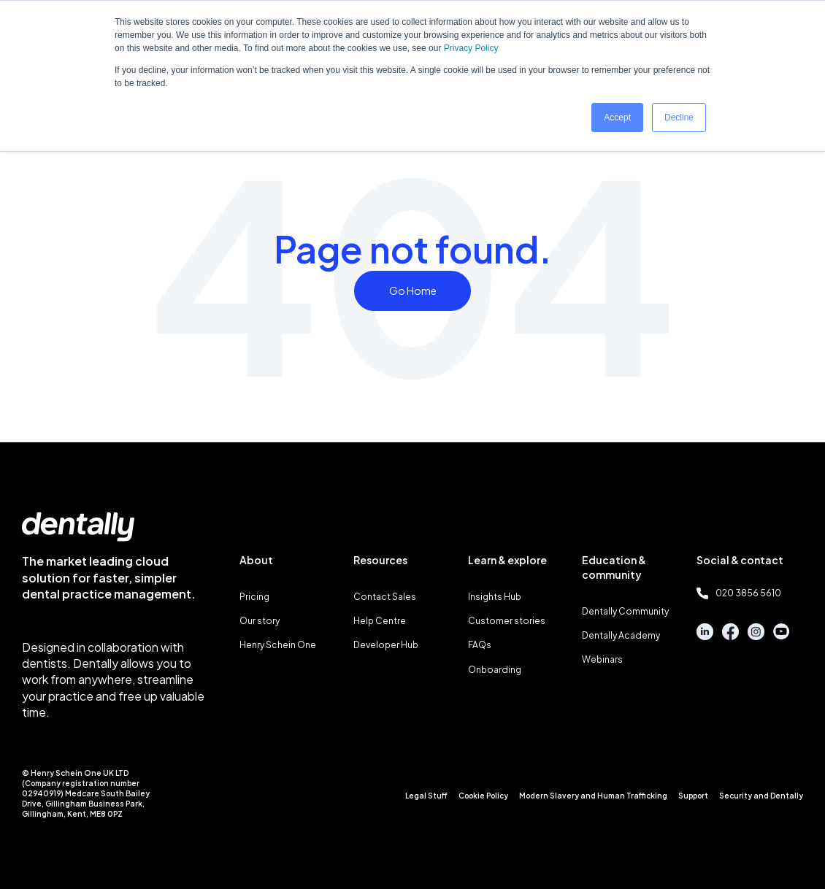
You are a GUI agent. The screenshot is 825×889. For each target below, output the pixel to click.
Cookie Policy (483, 795)
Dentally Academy (621, 635)
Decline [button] (679, 117)
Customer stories (506, 620)
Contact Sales (384, 596)
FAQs (479, 644)
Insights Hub (494, 596)
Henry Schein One (277, 644)
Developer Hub (385, 644)
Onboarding (494, 669)
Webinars (602, 659)
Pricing (254, 596)
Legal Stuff (426, 795)
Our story (259, 620)
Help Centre (379, 620)
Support (693, 795)
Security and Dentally (761, 795)
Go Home (413, 290)
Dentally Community (625, 611)
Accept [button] (617, 117)
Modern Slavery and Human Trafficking (593, 795)
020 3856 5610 (739, 593)
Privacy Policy (471, 48)
